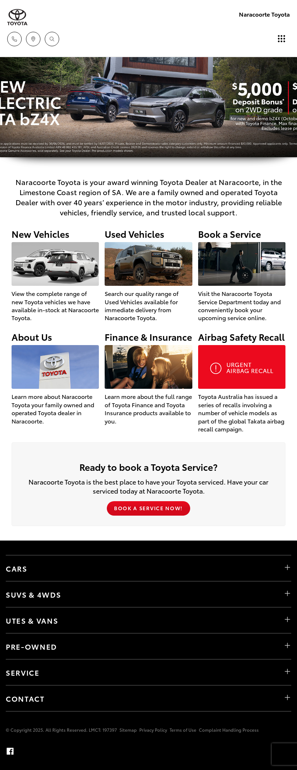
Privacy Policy (153, 730)
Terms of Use (183, 730)
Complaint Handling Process (229, 730)
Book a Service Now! (148, 508)
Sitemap (128, 730)
